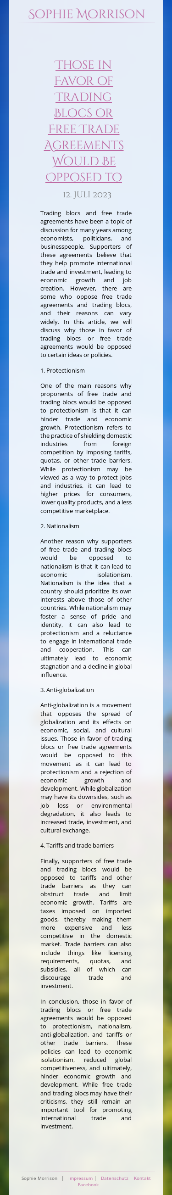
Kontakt (142, 1178)
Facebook (88, 1184)
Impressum (80, 1178)
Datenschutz (114, 1178)
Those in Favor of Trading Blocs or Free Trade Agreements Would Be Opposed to (84, 121)
